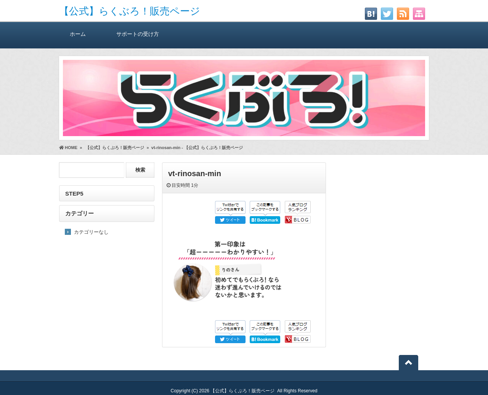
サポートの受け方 (137, 33)
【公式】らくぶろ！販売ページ (129, 11)
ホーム (77, 33)
